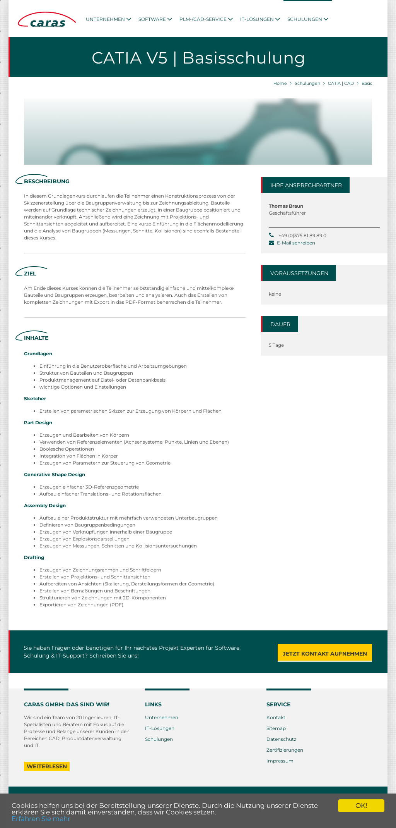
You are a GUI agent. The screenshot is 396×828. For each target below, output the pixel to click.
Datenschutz (281, 739)
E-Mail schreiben (296, 243)
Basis (367, 83)
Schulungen (307, 83)
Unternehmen (161, 717)
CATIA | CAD (341, 83)
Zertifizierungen (284, 750)
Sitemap (276, 728)
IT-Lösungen (159, 728)
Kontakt (275, 717)
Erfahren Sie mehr (41, 819)
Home (280, 83)
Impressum (280, 761)
